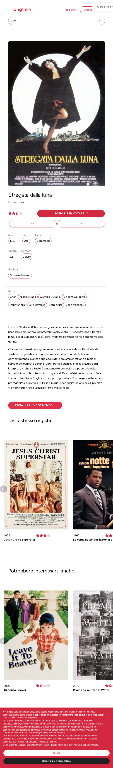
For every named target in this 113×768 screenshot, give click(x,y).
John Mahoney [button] (75, 304)
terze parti (50, 720)
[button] (71, 213)
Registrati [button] (70, 9)
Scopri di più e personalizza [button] (56, 761)
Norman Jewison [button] (20, 275)
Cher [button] (13, 296)
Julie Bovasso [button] (37, 304)
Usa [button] (26, 240)
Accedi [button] (88, 9)
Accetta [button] (56, 753)
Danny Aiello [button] (17, 304)
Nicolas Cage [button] (28, 296)
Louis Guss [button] (55, 304)
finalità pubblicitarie (21, 730)
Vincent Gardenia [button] (74, 296)
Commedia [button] (43, 240)
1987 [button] (13, 240)
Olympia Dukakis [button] (50, 296)
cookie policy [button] (31, 717)
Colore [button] (27, 256)
